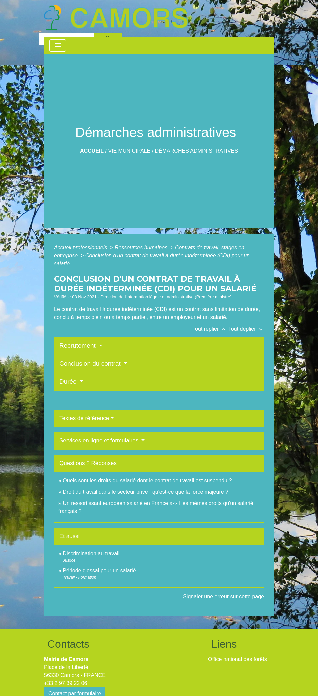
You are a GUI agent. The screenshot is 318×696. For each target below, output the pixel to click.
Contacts (68, 644)
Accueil (92, 151)
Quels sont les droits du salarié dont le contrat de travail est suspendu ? (147, 480)
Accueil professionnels (81, 247)
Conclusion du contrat (90, 363)
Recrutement (78, 345)
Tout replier (210, 329)
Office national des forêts (237, 659)
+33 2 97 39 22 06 (65, 683)
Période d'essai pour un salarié (99, 570)
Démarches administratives (196, 151)
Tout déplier (246, 329)
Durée (68, 381)
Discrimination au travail (91, 553)
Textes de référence (84, 418)
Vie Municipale (129, 151)
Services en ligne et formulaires (99, 440)
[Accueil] (115, 18)
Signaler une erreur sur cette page (223, 596)
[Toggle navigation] (57, 45)
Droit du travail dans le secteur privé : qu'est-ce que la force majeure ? (145, 492)
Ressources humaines (142, 247)
